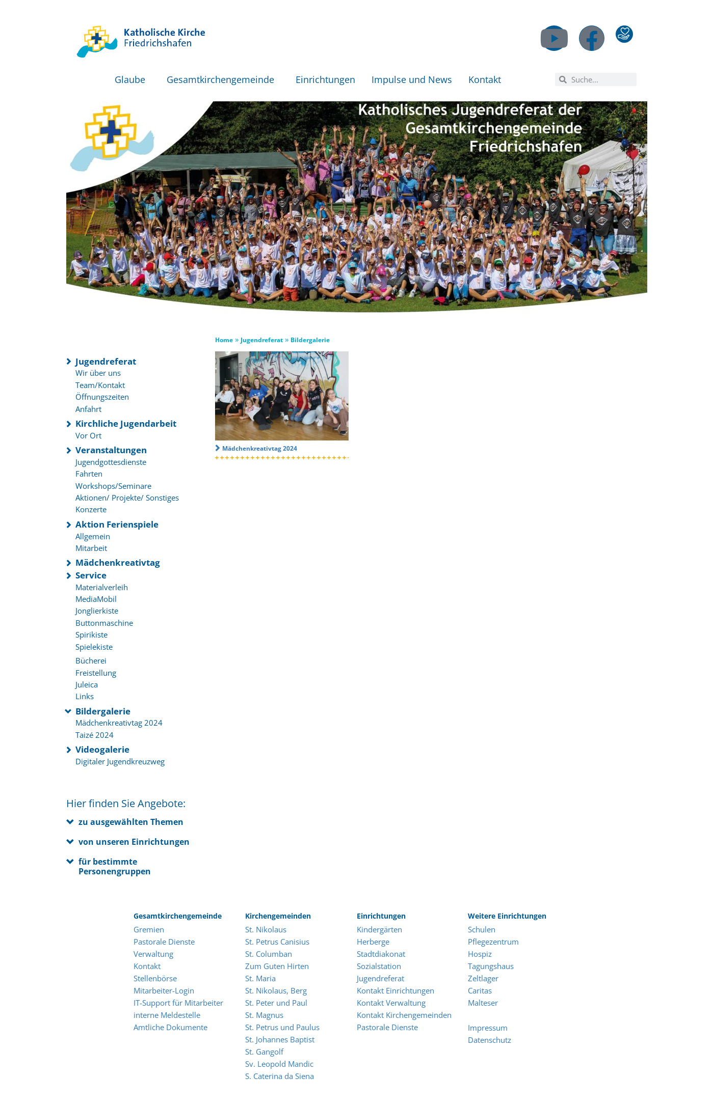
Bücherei (91, 660)
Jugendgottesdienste (110, 462)
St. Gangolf (264, 1051)
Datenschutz (489, 1040)
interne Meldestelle (167, 1015)
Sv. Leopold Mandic (279, 1064)
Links (84, 696)
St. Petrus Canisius (277, 941)
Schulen (481, 929)
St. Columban (268, 954)
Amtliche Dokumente (170, 1027)
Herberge (373, 941)
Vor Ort (88, 435)
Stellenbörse (155, 978)
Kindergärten (379, 929)
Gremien (149, 929)
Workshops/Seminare (113, 486)
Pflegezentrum (493, 941)
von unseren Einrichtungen (134, 841)
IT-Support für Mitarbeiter (178, 1003)
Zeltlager (483, 978)
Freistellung (95, 673)
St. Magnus (264, 1015)
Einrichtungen (325, 79)
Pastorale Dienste (164, 941)
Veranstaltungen (111, 450)
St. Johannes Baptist (279, 1039)
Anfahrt (88, 409)
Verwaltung (153, 954)
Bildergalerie (102, 711)
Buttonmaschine (104, 623)
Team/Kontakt (100, 385)
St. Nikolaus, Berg (276, 990)
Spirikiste (91, 634)
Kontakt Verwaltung (391, 1003)
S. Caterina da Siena (279, 1076)
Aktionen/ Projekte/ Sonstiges (127, 497)
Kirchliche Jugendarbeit (125, 423)
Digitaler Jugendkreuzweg (120, 761)
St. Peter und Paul (276, 1003)
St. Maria (260, 978)
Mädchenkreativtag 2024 (119, 722)
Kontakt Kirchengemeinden (404, 1015)
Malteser (483, 1003)
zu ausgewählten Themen (130, 821)
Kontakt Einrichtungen (395, 990)
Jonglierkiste (96, 610)
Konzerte (91, 509)
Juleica (86, 684)
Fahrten (88, 473)
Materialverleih (101, 587)
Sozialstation (379, 966)
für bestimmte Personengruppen (114, 866)
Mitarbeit (91, 548)
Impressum (488, 1028)
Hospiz (480, 954)
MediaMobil (96, 599)
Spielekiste (94, 647)
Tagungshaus (491, 966)
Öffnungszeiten (102, 397)
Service (91, 575)
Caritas (480, 990)
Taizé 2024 (94, 735)
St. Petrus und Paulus (282, 1027)
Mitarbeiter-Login (165, 990)
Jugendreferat (105, 361)
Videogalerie (102, 749)
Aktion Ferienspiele (117, 524)
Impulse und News (412, 79)
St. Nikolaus (265, 929)
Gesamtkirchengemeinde (223, 79)
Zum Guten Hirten (277, 966)
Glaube (132, 79)
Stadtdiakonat (381, 954)
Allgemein (92, 536)
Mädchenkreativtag (117, 562)
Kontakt (487, 79)
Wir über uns (98, 373)
